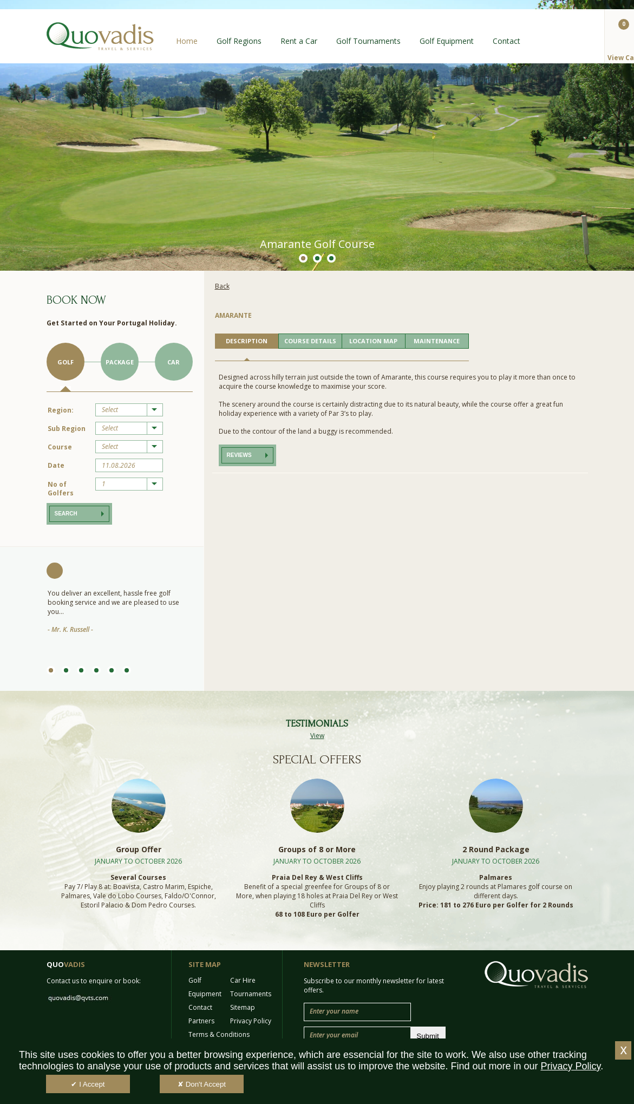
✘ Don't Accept (202, 1084)
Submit (427, 1036)
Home (187, 41)
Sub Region (67, 428)
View (317, 735)
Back (222, 286)
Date (56, 465)
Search (66, 514)
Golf (65, 362)
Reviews (239, 455)
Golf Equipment (447, 41)
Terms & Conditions (219, 1034)
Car (173, 362)
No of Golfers (61, 489)
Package (120, 362)
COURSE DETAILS (310, 341)
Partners (201, 1020)
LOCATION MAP (373, 341)
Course (60, 447)
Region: (61, 410)
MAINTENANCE (437, 341)
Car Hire (243, 980)
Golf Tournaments (368, 41)
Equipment (204, 993)
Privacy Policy (250, 1020)
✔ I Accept (87, 1084)
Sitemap (242, 1007)
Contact (506, 41)
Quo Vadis (100, 36)
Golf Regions (239, 41)
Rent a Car (298, 41)
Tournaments (250, 993)
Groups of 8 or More (317, 849)
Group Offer (138, 849)
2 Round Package (496, 849)
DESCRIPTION (246, 341)
